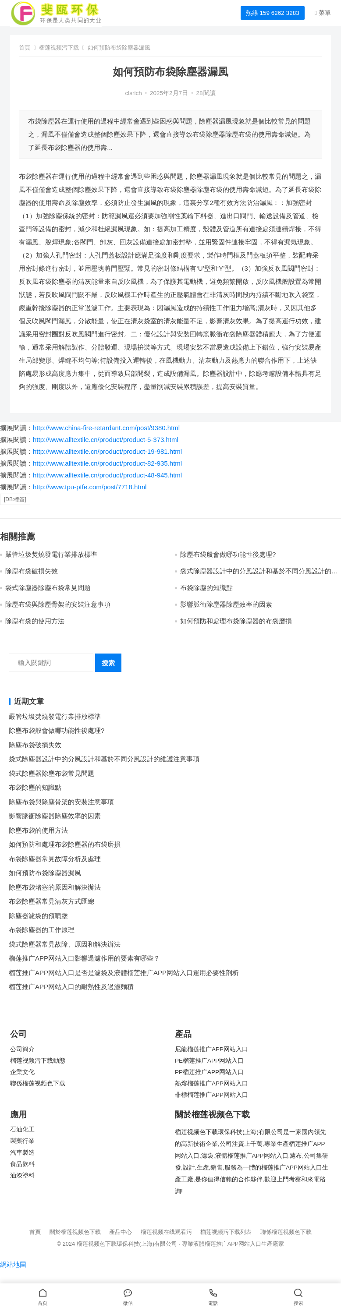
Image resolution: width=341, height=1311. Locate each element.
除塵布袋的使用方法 (34, 621)
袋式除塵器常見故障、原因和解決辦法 (65, 944)
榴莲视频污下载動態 (37, 1060)
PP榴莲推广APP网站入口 (209, 1072)
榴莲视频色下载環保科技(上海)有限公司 (127, 1243)
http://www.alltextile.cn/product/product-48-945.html (107, 475)
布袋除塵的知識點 (206, 587)
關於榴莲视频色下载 (75, 1232)
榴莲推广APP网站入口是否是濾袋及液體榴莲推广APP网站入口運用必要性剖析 (124, 972)
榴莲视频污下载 (59, 47)
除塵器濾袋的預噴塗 (38, 915)
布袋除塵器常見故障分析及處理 (55, 858)
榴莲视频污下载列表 (226, 1232)
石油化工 (22, 1129)
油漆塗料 (22, 1175)
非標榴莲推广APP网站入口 (211, 1095)
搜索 (108, 663)
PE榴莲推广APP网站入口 (209, 1060)
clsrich (133, 93)
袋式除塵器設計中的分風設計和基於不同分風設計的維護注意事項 (104, 759)
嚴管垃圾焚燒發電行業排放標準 (51, 554)
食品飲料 (22, 1164)
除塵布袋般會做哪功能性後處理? (228, 554)
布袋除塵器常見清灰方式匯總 (51, 901)
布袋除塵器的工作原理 (42, 929)
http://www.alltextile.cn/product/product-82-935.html (107, 463)
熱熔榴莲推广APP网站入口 (211, 1083)
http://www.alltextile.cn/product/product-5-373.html (105, 439)
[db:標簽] (15, 499)
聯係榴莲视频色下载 (37, 1083)
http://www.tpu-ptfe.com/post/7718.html (89, 487)
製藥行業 (22, 1141)
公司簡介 (22, 1049)
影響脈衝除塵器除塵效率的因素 (226, 604)
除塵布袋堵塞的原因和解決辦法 (55, 887)
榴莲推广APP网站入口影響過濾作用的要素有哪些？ (84, 958)
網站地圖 (13, 1264)
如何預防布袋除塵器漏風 (45, 872)
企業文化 (22, 1072)
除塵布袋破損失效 (31, 571)
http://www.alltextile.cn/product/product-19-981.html (107, 451)
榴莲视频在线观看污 (166, 1232)
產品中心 (120, 1232)
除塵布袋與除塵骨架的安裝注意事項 (57, 604)
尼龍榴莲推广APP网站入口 (211, 1049)
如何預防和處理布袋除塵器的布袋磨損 (236, 621)
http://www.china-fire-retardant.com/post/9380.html (106, 427)
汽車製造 (22, 1152)
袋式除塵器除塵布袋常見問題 (48, 587)
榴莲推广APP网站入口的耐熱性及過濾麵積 (71, 986)
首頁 (24, 47)
